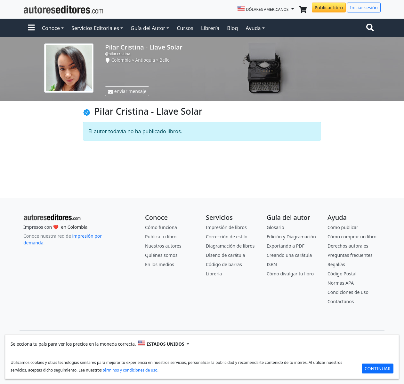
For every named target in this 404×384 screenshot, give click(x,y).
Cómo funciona (161, 227)
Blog (232, 28)
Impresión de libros (226, 227)
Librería (210, 28)
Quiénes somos (161, 255)
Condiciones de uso (347, 292)
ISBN (272, 264)
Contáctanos (340, 301)
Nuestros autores (163, 246)
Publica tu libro (160, 237)
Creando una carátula (289, 255)
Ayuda (253, 28)
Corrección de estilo (226, 237)
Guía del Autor (148, 28)
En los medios (159, 264)
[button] (31, 28)
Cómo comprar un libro (351, 237)
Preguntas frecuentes (350, 255)
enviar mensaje (127, 91)
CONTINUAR (378, 368)
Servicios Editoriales (95, 28)
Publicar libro (329, 7)
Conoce (51, 28)
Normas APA (340, 283)
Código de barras (224, 264)
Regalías (336, 264)
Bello (164, 60)
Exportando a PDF (285, 246)
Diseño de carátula (225, 255)
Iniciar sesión (364, 7)
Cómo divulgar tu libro (290, 274)
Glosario (275, 227)
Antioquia (145, 60)
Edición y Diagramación (291, 237)
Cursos (185, 28)
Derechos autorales (347, 246)
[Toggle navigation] (371, 28)
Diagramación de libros (230, 246)
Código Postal (341, 274)
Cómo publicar (342, 227)
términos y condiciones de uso (130, 370)
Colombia (121, 60)
